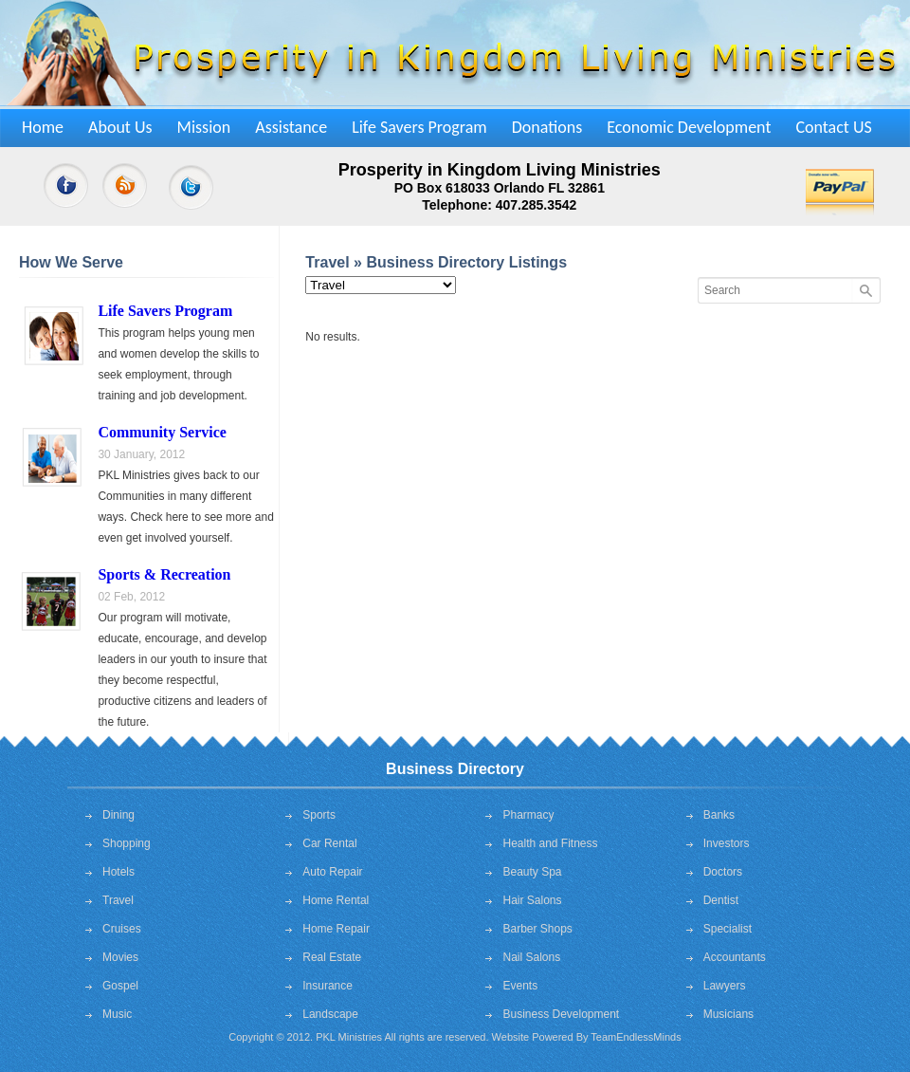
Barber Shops (537, 928)
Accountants (734, 957)
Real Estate (331, 957)
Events (519, 985)
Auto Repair (332, 871)
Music (117, 1014)
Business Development (560, 1014)
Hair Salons (531, 900)
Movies (120, 957)
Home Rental (335, 900)
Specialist (727, 928)
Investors (726, 843)
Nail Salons (531, 957)
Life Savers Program (419, 127)
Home (43, 127)
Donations (547, 127)
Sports (319, 815)
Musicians (728, 1014)
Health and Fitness (549, 843)
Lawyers (724, 985)
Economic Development (689, 127)
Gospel (120, 985)
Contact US (833, 127)
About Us (120, 127)
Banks (719, 815)
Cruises (121, 928)
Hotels (118, 871)
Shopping (126, 843)
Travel (118, 900)
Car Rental (329, 843)
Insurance (327, 985)
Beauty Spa (531, 871)
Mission (204, 127)
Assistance (291, 127)
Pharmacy (528, 815)
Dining (118, 815)
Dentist (720, 900)
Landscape (330, 1014)
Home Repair (336, 928)
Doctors (722, 871)
